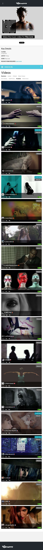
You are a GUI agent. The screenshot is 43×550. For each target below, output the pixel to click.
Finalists (18, 78)
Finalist (39, 82)
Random (3, 76)
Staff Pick (38, 130)
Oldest (15, 76)
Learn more (19, 61)
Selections (25, 78)
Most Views (21, 76)
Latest (9, 76)
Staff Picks (12, 78)
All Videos (4, 78)
